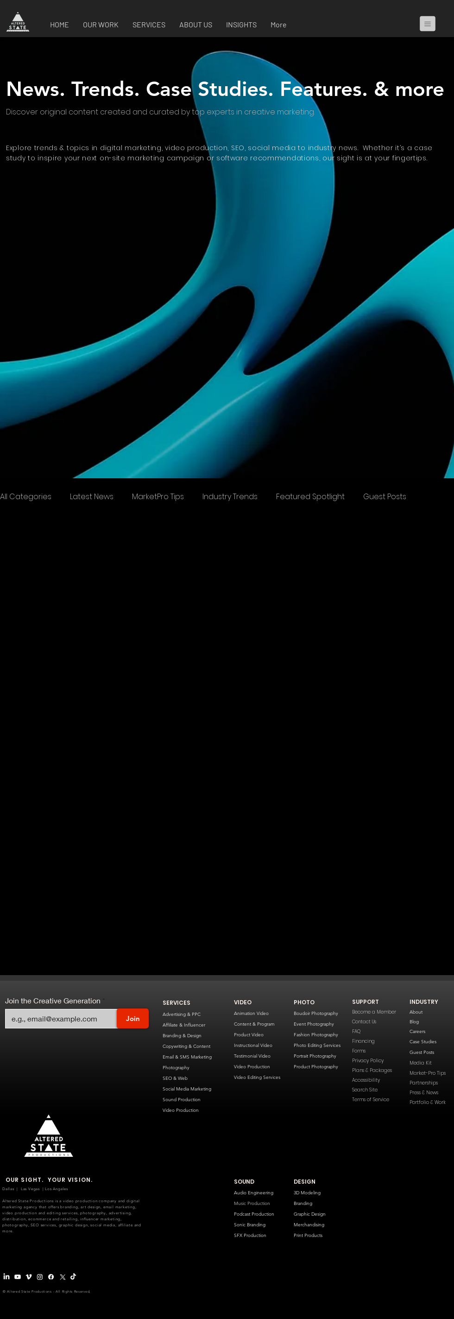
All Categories (25, 496)
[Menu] (431, 24)
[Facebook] (51, 1277)
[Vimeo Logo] (28, 1277)
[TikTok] (73, 1277)
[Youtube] (17, 1277)
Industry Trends (230, 496)
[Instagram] (40, 1277)
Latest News (92, 496)
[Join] (133, 1018)
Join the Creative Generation (53, 1000)
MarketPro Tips (158, 496)
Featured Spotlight (310, 496)
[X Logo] (62, 1277)
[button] (101, 25)
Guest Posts (384, 496)
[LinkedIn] (6, 1277)
